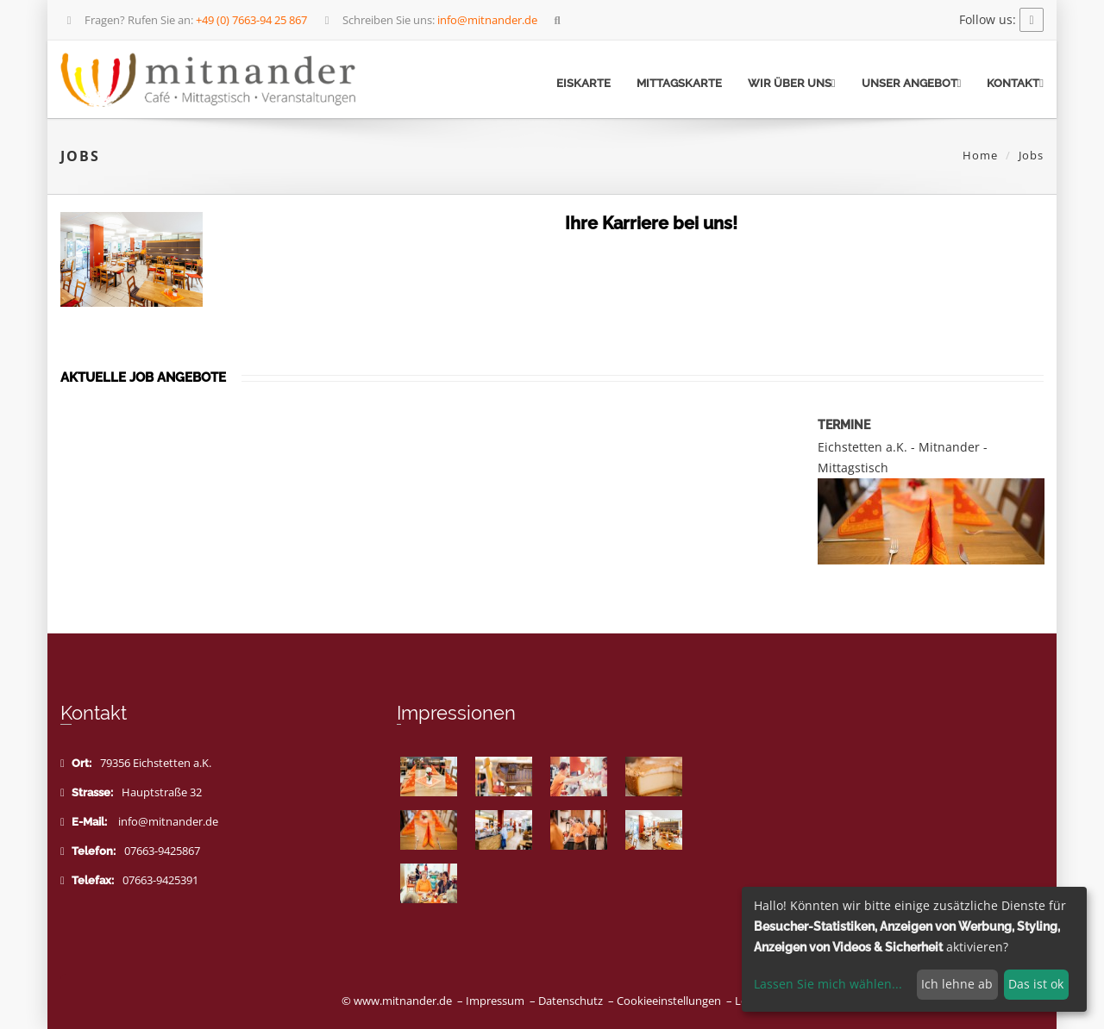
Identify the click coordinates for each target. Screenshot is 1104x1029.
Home (980, 155)
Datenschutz (570, 1001)
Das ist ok (1035, 984)
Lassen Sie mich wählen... (828, 984)
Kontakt (1015, 83)
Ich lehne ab (957, 984)
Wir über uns (792, 83)
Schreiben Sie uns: (429, 20)
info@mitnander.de (168, 821)
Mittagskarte (679, 83)
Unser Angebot (912, 83)
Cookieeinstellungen (669, 1001)
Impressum (495, 1001)
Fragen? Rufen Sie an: (185, 20)
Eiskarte (583, 83)
